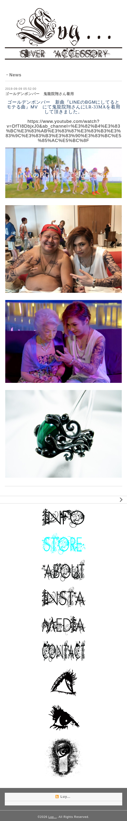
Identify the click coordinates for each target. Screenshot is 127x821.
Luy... (52, 817)
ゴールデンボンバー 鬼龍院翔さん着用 (39, 94)
